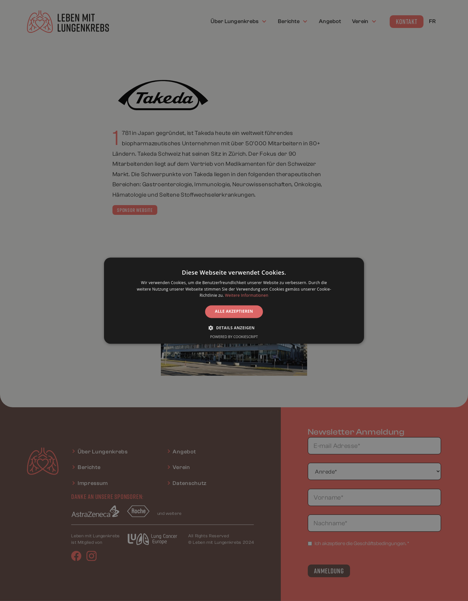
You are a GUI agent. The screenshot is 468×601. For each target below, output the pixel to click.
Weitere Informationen (246, 295)
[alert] (234, 300)
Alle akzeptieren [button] (234, 311)
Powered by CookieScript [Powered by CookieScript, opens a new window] (234, 336)
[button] (233, 327)
